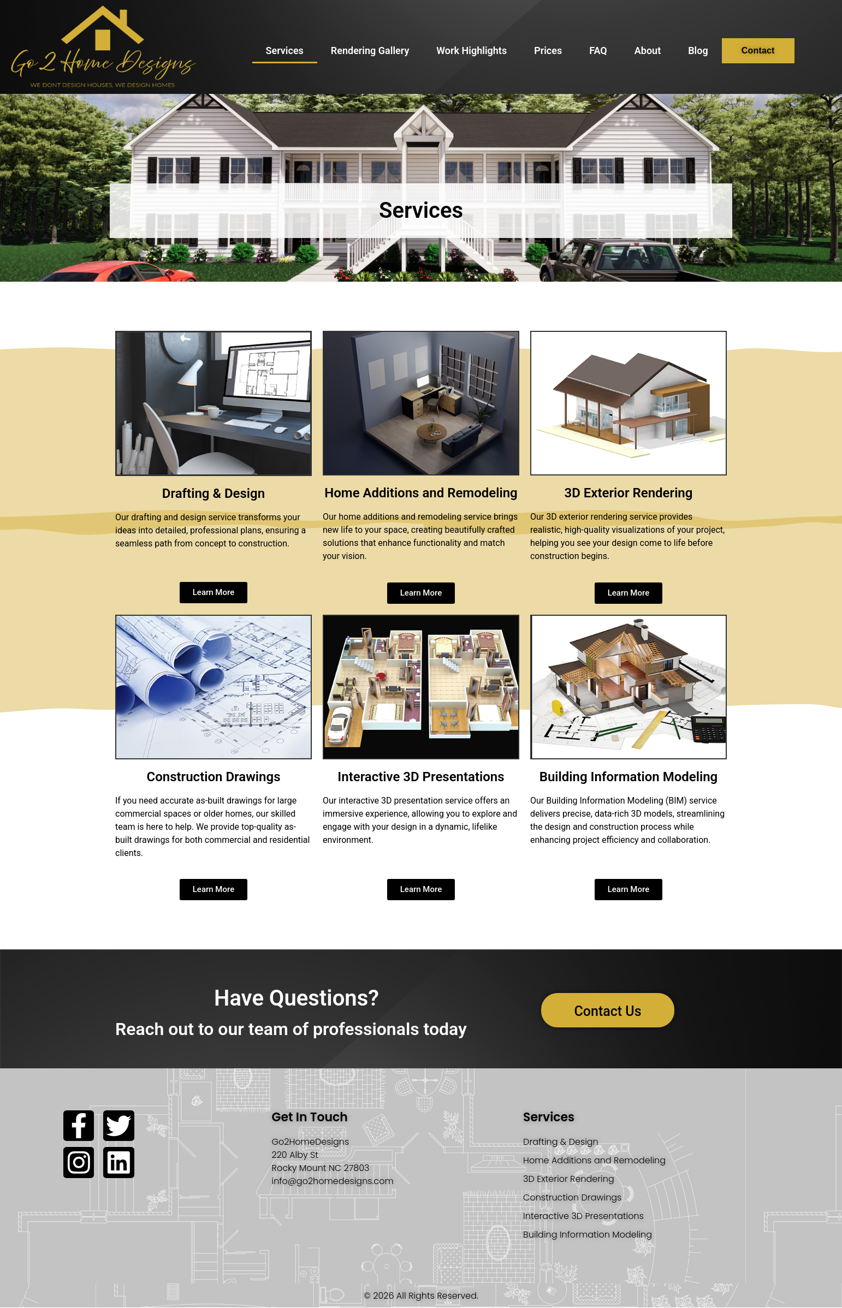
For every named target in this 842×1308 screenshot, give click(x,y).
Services (285, 50)
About (648, 50)
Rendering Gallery (370, 50)
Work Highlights (471, 50)
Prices (548, 50)
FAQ (598, 50)
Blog (698, 50)
